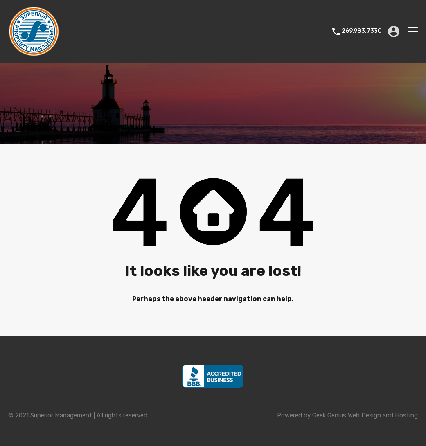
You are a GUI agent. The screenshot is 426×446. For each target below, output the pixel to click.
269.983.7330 (362, 31)
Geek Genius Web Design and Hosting (365, 415)
